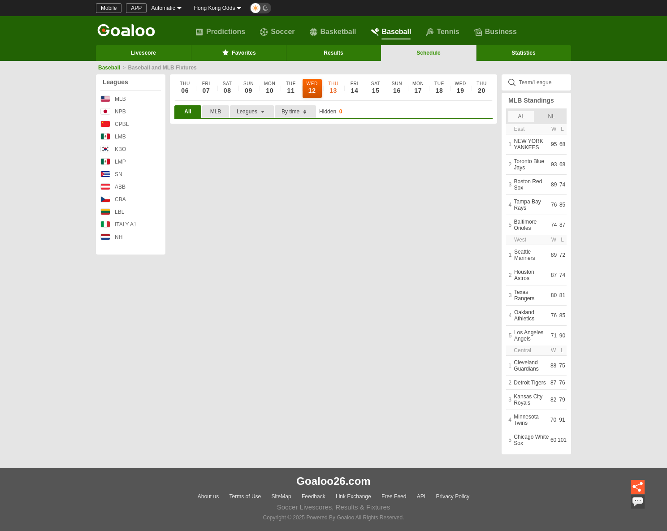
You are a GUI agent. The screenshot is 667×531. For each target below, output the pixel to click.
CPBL (114, 124)
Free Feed (393, 496)
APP (136, 8)
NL (551, 116)
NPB (113, 111)
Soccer (277, 32)
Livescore (143, 53)
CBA (113, 199)
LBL (112, 211)
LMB (113, 136)
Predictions (220, 32)
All (187, 111)
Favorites (238, 52)
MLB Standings (531, 100)
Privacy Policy (452, 496)
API (421, 496)
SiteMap (281, 496)
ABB (113, 186)
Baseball (391, 32)
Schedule (428, 53)
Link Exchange (353, 496)
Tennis (442, 32)
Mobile (109, 8)
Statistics (523, 53)
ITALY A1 (118, 224)
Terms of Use (245, 496)
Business (495, 32)
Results (333, 53)
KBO (113, 149)
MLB (113, 98)
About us (208, 496)
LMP (113, 161)
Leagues (115, 82)
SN (111, 174)
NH (111, 236)
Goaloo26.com (333, 481)
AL (521, 116)
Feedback (313, 496)
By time (295, 111)
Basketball (333, 32)
